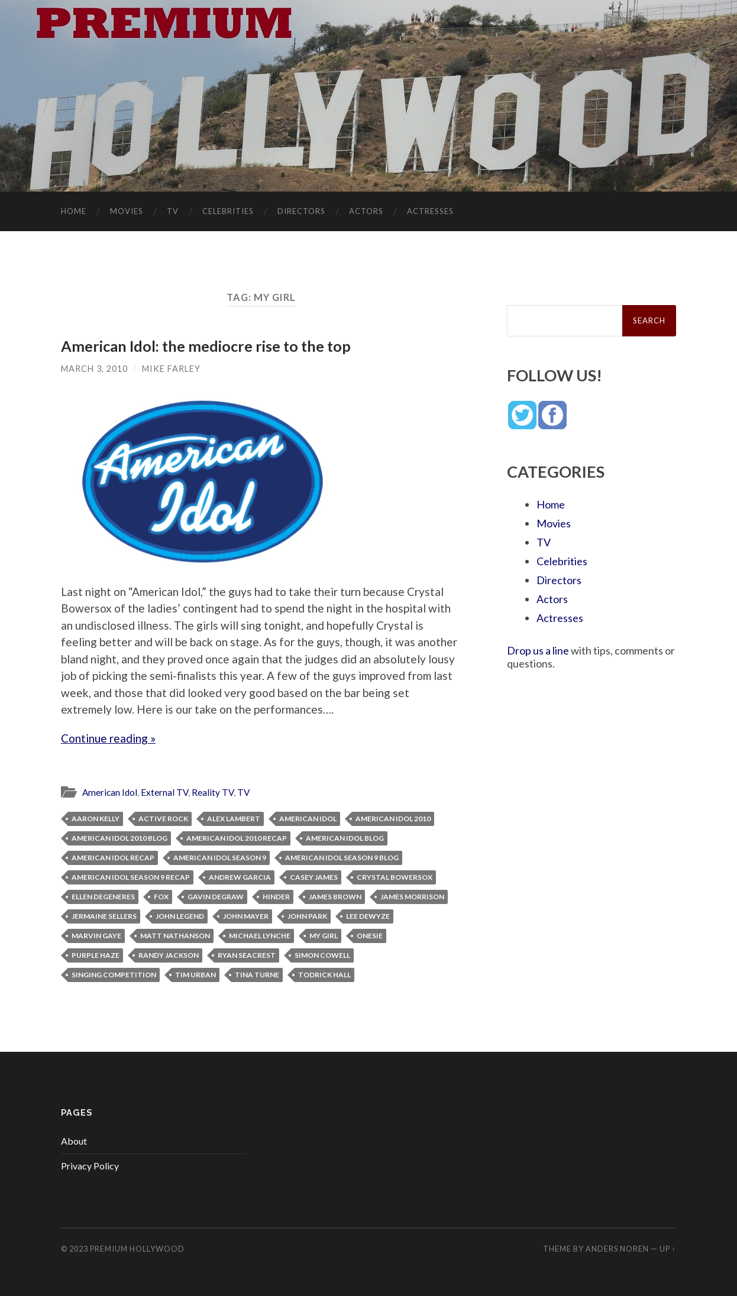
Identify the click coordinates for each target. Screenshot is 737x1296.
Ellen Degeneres (103, 896)
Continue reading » (108, 738)
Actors (366, 211)
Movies (126, 211)
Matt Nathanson (175, 935)
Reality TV (213, 792)
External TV (164, 792)
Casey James (314, 877)
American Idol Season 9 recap (131, 877)
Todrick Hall (324, 974)
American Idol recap (113, 857)
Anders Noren (617, 1248)
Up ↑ (668, 1248)
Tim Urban (195, 974)
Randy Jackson (168, 955)
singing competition (114, 974)
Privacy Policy (90, 1165)
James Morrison (412, 896)
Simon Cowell (322, 955)
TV (173, 211)
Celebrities (228, 211)
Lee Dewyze (368, 916)
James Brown (335, 896)
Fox (161, 896)
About (74, 1140)
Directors (301, 211)
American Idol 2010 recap (236, 838)
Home (73, 211)
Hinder (276, 896)
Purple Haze (95, 955)
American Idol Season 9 (219, 857)
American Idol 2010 (393, 818)
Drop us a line (538, 650)
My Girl (323, 935)
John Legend (180, 916)
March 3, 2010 (94, 369)
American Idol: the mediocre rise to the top (206, 346)
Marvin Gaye (96, 935)
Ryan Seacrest (247, 955)
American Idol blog (345, 838)
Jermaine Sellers (104, 916)
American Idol (109, 792)
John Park (307, 916)
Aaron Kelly (95, 818)
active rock (163, 818)
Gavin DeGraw (216, 896)
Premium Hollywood (137, 1248)
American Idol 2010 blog (119, 838)
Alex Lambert (233, 818)
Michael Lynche (259, 935)
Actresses (430, 211)
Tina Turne (257, 974)
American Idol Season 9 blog (342, 857)
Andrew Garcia (240, 877)
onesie (370, 935)
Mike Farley (171, 369)
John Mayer (246, 916)
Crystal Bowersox (394, 877)
